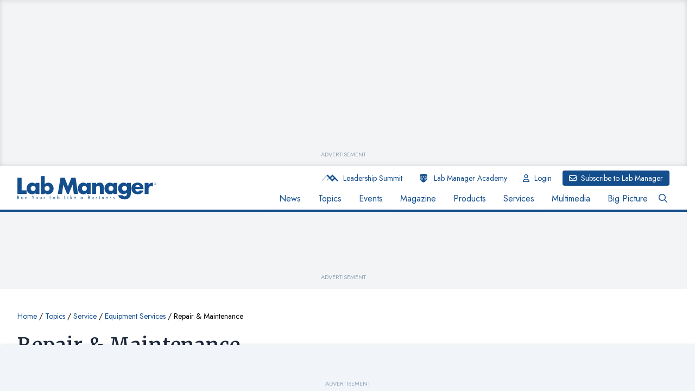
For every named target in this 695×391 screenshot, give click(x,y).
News (290, 198)
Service (85, 316)
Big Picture (628, 198)
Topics (330, 198)
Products (469, 198)
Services (518, 198)
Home (27, 316)
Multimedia (571, 198)
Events (371, 198)
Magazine (418, 198)
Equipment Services (135, 316)
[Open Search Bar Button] (662, 199)
